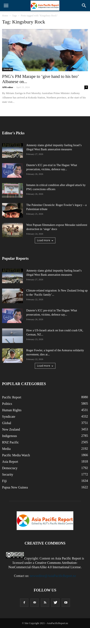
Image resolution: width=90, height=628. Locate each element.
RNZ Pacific (10, 442)
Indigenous (9, 436)
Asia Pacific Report (68, 558)
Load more (45, 240)
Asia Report (10, 461)
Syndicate (8, 416)
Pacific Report (11, 397)
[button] (84, 5)
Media (6, 448)
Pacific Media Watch (16, 455)
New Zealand (11, 429)
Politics (7, 403)
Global (6, 423)
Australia (7, 69)
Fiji (4, 481)
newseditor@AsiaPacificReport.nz (53, 576)
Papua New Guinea (15, 487)
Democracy (10, 468)
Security (7, 474)
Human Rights (11, 410)
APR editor (7, 87)
